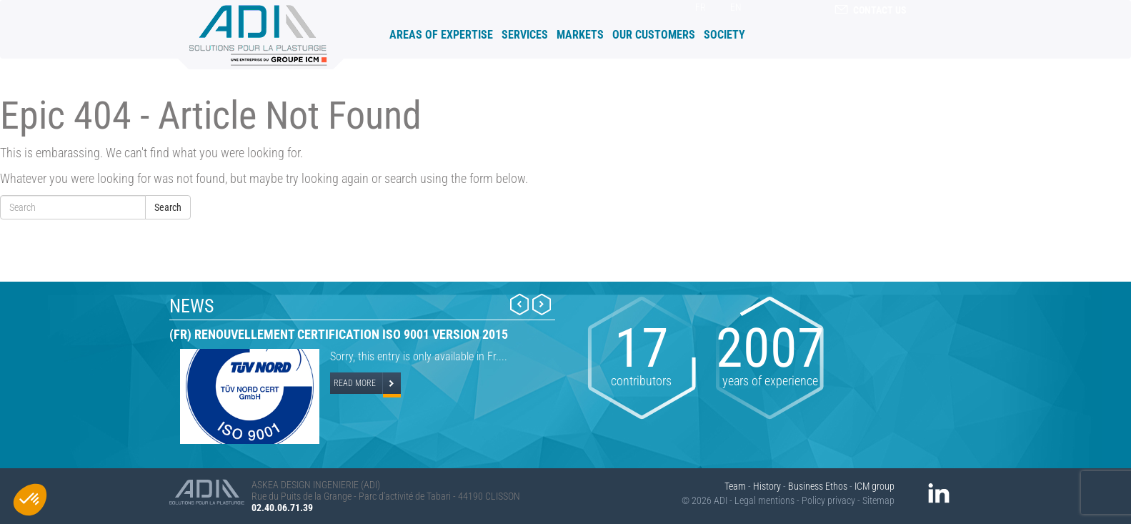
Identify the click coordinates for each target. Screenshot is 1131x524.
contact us (870, 10)
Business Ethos (817, 486)
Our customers (653, 34)
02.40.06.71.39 (282, 507)
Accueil (379, 34)
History (767, 486)
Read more (355, 383)
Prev (519, 304)
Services (525, 34)
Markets (580, 34)
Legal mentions (764, 500)
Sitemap (878, 500)
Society (724, 34)
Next (541, 304)
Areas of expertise (441, 34)
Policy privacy (828, 500)
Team (735, 486)
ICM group (875, 486)
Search (167, 207)
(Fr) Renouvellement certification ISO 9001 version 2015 (338, 334)
